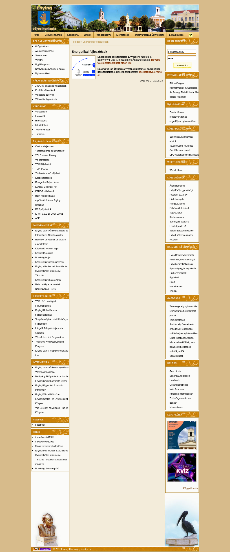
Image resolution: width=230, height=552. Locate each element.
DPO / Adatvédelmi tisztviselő (184, 155)
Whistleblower (177, 170)
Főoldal (76, 41)
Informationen (176, 407)
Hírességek (41, 120)
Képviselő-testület (44, 253)
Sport (172, 282)
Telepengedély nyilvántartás (183, 306)
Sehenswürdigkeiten (180, 376)
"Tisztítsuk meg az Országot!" (50, 151)
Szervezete (40, 55)
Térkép (173, 291)
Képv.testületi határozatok (48, 280)
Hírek (36, 35)
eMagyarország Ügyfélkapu (149, 35)
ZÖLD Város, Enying (45, 155)
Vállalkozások (176, 356)
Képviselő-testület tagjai (47, 248)
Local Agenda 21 (178, 226)
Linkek (87, 35)
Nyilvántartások (43, 73)
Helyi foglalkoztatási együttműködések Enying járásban (47, 200)
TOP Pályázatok (43, 164)
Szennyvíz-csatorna (179, 221)
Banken (173, 403)
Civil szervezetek (178, 273)
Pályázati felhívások (179, 208)
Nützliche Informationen (181, 394)
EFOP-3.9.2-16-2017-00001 (49, 214)
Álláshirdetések (177, 186)
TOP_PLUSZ (41, 169)
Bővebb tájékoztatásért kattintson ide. (128, 61)
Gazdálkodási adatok (180, 150)
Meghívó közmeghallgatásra (49, 446)
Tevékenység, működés (181, 146)
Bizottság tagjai (43, 257)
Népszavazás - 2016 (45, 289)
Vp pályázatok (42, 160)
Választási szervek (44, 95)
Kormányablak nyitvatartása (183, 88)
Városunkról (41, 111)
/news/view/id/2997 (44, 441)
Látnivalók (40, 116)
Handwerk (175, 380)
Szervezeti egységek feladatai (50, 69)
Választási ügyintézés (46, 99)
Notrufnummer (177, 389)
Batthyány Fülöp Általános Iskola (51, 376)
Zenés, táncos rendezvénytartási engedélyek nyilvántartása (183, 117)
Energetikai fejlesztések (47, 182)
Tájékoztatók (176, 212)
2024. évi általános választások (50, 86)
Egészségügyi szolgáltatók (183, 268)
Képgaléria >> (190, 488)
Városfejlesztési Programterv (49, 337)
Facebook (40, 425)
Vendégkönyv (103, 35)
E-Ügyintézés (42, 46)
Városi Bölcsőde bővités (182, 230)
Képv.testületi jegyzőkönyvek (49, 262)
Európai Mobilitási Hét (46, 187)
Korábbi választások (45, 90)
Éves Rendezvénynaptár (182, 255)
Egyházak (174, 277)
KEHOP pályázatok (44, 191)
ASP (37, 218)
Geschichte (175, 371)
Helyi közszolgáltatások (181, 264)
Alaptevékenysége (44, 51)
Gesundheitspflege (179, 385)
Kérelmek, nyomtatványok (182, 259)
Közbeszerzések (43, 178)
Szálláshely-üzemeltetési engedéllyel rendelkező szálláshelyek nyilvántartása (183, 329)
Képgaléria (73, 35)
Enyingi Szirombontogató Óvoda (51, 381)
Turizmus (39, 134)
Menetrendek (176, 286)
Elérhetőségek (177, 83)
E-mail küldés (176, 35)
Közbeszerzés (177, 217)
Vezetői (39, 60)
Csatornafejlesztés (44, 146)
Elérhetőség (122, 35)
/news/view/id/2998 (44, 437)
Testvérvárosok (42, 129)
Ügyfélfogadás (42, 64)
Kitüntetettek (41, 125)
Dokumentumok (53, 35)
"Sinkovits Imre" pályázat (47, 173)
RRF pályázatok (43, 209)
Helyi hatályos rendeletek (47, 284)
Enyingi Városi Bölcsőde (47, 394)
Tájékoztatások (177, 320)
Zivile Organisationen (180, 398)
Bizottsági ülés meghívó (47, 468)
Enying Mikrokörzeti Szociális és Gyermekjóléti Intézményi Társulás (51, 271)
